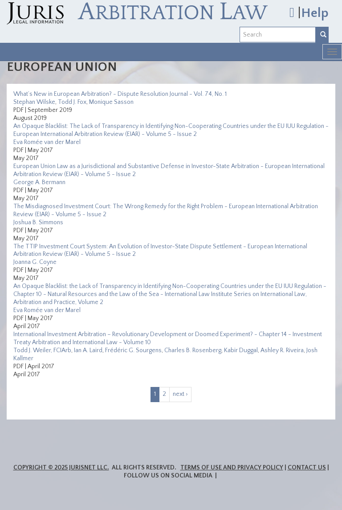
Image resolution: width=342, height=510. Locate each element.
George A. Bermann (39, 182)
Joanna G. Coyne (35, 262)
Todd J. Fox (72, 102)
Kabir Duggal (241, 350)
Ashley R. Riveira (282, 350)
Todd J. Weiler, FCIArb (42, 350)
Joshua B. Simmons (38, 222)
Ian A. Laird (88, 350)
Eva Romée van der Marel (47, 142)
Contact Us (307, 467)
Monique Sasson (111, 102)
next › (180, 394)
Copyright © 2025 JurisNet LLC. (61, 467)
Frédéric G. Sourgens (133, 350)
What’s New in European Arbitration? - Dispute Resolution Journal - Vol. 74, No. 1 (120, 94)
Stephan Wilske (34, 102)
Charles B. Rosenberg (192, 350)
